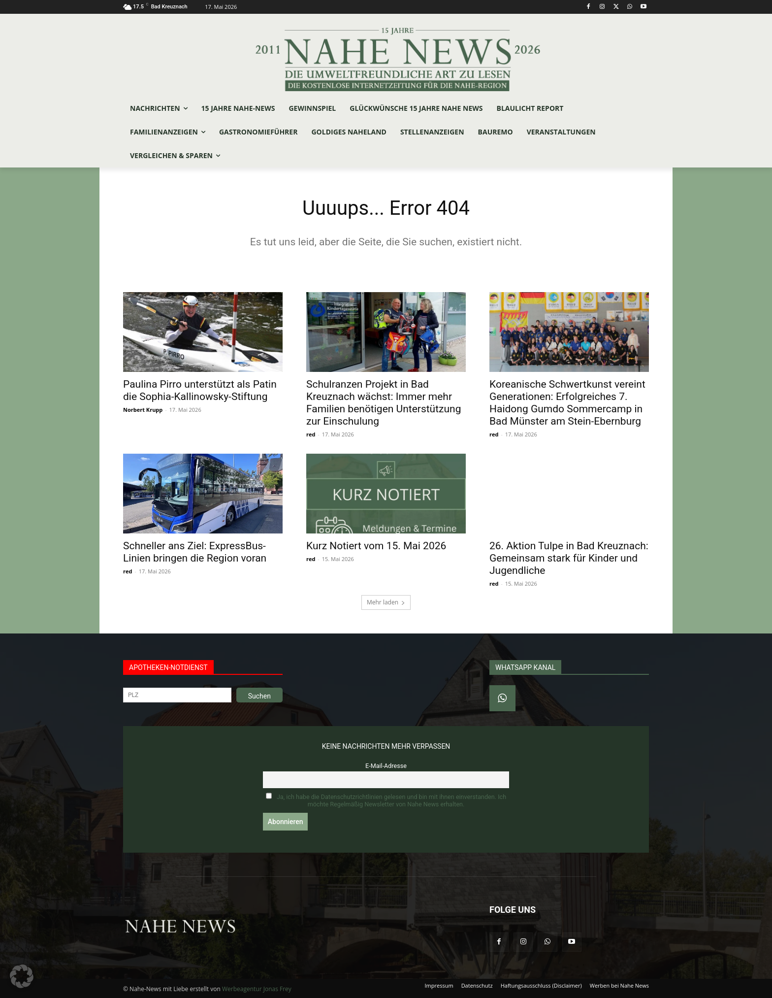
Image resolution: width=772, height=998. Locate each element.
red (310, 434)
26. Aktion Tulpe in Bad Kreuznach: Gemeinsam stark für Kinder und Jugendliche (568, 558)
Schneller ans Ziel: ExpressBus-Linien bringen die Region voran (194, 552)
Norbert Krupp (142, 409)
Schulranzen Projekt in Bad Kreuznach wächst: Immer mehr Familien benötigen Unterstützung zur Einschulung (383, 402)
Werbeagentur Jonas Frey (256, 989)
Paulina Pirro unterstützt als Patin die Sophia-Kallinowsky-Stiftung (200, 390)
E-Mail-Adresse (386, 765)
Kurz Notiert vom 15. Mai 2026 (376, 546)
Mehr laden (386, 602)
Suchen (259, 696)
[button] (21, 976)
